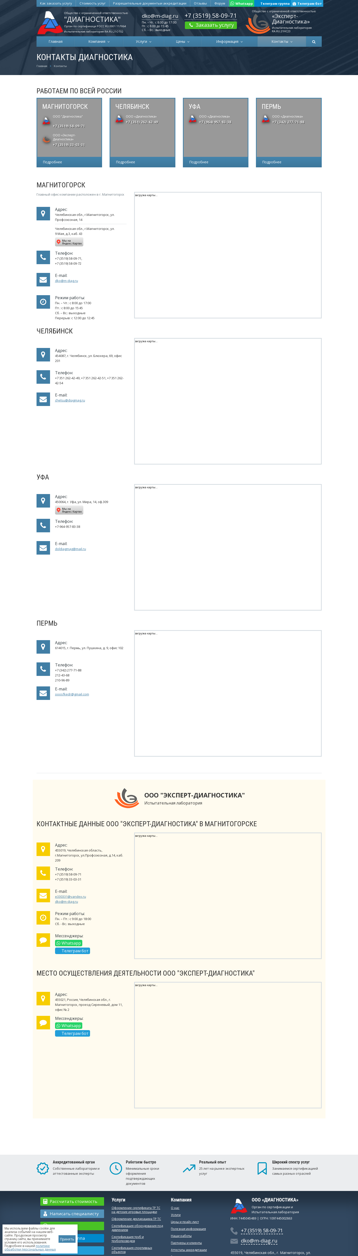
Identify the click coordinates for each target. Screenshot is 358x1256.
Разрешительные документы (149, 3)
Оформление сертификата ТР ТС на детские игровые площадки (136, 1210)
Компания (97, 41)
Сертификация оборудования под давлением (137, 1228)
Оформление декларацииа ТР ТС (136, 1219)
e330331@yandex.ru (70, 896)
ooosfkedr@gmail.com (72, 694)
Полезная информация (188, 1229)
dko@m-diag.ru (160, 16)
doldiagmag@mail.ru (70, 549)
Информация (228, 41)
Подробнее (52, 162)
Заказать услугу (211, 25)
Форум (219, 3)
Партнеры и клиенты (186, 1243)
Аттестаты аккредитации (189, 1250)
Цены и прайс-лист (185, 1222)
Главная (56, 41)
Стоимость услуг (93, 3)
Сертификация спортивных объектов (132, 1250)
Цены (181, 41)
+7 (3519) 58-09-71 (211, 15)
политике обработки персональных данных (30, 1247)
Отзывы (200, 3)
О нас (175, 1208)
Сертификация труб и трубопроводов (128, 1239)
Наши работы (181, 1236)
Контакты (280, 41)
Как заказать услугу (56, 3)
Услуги (142, 41)
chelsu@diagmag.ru (70, 400)
